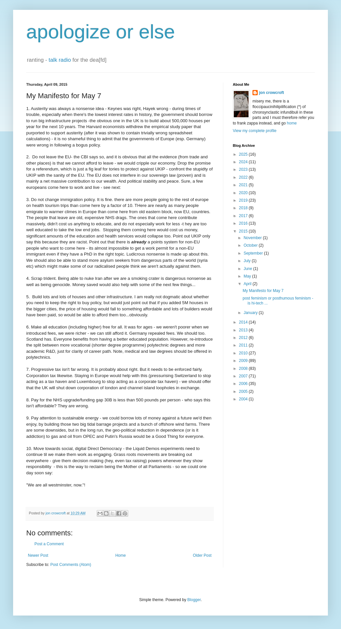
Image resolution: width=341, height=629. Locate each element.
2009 (244, 360)
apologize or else (100, 32)
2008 (244, 368)
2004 (244, 399)
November (253, 238)
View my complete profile (254, 130)
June (248, 268)
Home (120, 555)
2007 (244, 376)
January (251, 312)
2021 (244, 185)
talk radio (60, 60)
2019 (244, 200)
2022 (244, 177)
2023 (244, 169)
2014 (244, 322)
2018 (244, 208)
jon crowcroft (271, 92)
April (248, 283)
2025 (244, 154)
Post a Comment (49, 544)
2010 (244, 353)
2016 (244, 223)
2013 (244, 330)
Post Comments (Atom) (70, 564)
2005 (244, 391)
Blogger (194, 599)
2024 (244, 162)
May (248, 276)
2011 (244, 345)
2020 (244, 193)
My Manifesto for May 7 (263, 290)
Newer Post (38, 555)
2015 (244, 231)
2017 (244, 215)
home (292, 123)
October (251, 245)
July (248, 260)
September (254, 253)
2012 (244, 337)
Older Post (202, 555)
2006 (244, 383)
